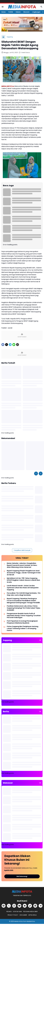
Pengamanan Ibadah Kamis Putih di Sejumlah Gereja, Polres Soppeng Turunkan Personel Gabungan (24, 616)
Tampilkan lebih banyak (22, 550)
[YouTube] (19, 906)
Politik (10, 12)
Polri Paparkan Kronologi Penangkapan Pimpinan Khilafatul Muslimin (22, 622)
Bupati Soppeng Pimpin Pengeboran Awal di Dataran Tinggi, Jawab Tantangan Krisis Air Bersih (23, 573)
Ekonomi (26, 12)
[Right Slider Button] (42, 12)
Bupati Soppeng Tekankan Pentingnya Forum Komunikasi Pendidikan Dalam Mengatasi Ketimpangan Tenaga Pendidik (23, 601)
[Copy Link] (17, 344)
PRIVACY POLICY (13, 915)
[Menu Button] (3, 7)
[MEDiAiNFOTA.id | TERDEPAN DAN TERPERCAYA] (22, 891)
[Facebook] (2, 344)
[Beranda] (3, 37)
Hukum (18, 12)
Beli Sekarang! (22, 876)
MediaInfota (31, 921)
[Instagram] (14, 906)
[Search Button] (41, 7)
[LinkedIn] (35, 906)
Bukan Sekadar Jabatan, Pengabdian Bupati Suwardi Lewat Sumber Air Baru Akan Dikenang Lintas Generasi (22, 565)
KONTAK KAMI (17, 911)
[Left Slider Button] (36, 473)
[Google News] (25, 906)
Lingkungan (36, 12)
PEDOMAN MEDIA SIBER (30, 911)
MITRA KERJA (32, 915)
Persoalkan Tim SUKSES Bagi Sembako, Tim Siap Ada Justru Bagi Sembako (23, 594)
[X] (6, 344)
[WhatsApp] (13, 344)
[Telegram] (10, 344)
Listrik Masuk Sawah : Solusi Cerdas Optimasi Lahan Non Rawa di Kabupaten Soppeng (23, 588)
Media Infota (18, 921)
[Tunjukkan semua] (40, 640)
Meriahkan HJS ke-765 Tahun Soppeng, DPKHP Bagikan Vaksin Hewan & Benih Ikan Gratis (23, 580)
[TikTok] (30, 906)
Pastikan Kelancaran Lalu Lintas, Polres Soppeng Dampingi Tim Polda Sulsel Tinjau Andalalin (23, 608)
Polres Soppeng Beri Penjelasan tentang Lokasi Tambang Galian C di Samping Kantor (22, 629)
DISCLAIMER (23, 915)
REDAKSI (9, 911)
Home (3, 12)
